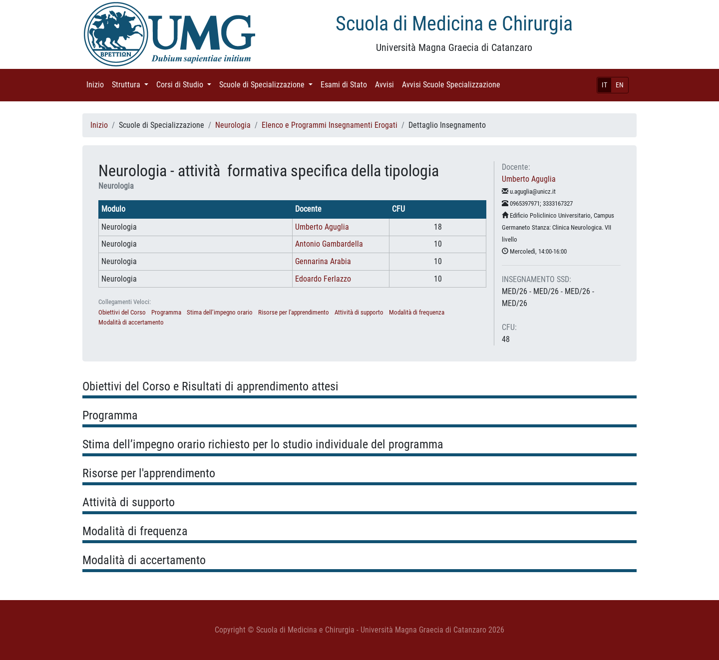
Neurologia (233, 125)
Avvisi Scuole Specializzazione (453, 84)
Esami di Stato (346, 84)
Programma (166, 312)
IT (604, 85)
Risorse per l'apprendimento (293, 312)
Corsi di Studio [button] (185, 84)
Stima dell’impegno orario (220, 312)
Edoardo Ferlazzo (323, 279)
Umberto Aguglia (322, 227)
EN (620, 85)
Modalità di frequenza (416, 312)
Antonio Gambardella (329, 244)
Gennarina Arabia (323, 261)
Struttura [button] (132, 84)
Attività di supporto (359, 312)
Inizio (97, 84)
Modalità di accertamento (131, 322)
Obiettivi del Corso (122, 312)
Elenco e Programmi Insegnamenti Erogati (329, 125)
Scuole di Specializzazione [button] (268, 84)
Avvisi (386, 84)
